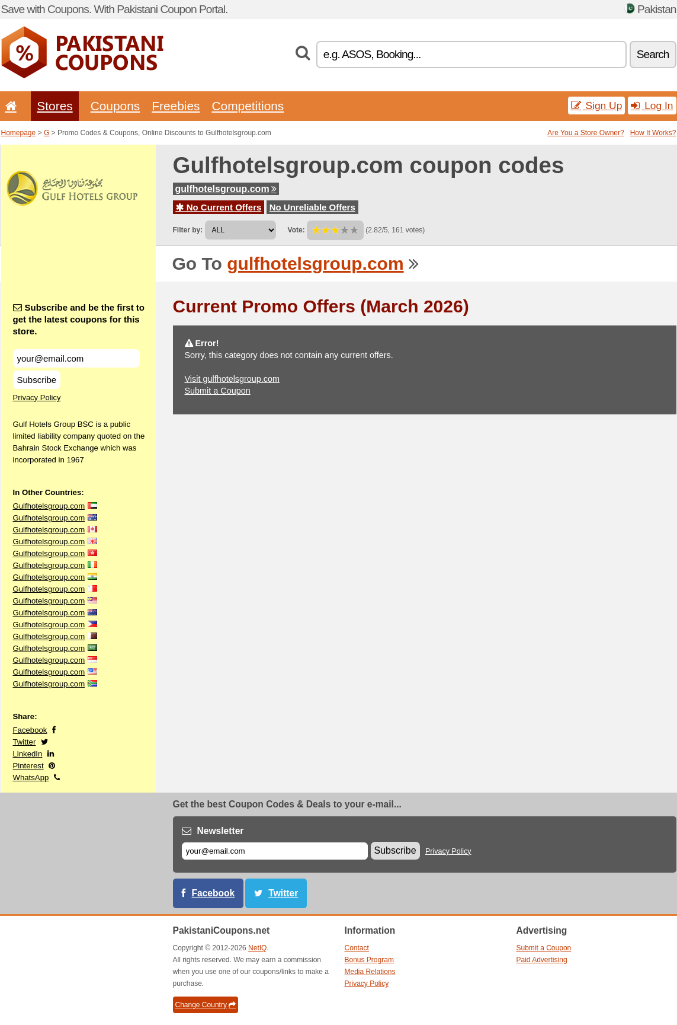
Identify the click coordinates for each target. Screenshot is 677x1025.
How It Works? (653, 133)
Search (653, 54)
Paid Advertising (541, 960)
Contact (357, 948)
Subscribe (37, 380)
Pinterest (28, 765)
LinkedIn (28, 753)
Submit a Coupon (218, 390)
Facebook (30, 730)
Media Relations (370, 971)
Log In (652, 105)
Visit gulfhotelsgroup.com (232, 379)
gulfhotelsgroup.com (226, 189)
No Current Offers (219, 207)
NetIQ (257, 948)
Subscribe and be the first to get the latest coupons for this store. (79, 319)
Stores (54, 106)
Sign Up (597, 105)
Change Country (205, 1005)
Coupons (115, 106)
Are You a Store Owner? (585, 133)
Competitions (247, 106)
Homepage (18, 133)
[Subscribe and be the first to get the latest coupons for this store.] (76, 358)
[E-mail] (275, 851)
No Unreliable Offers (312, 207)
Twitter (24, 741)
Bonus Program (369, 960)
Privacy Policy (37, 397)
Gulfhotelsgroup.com (49, 506)
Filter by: (188, 230)
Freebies (176, 106)
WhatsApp (31, 777)
